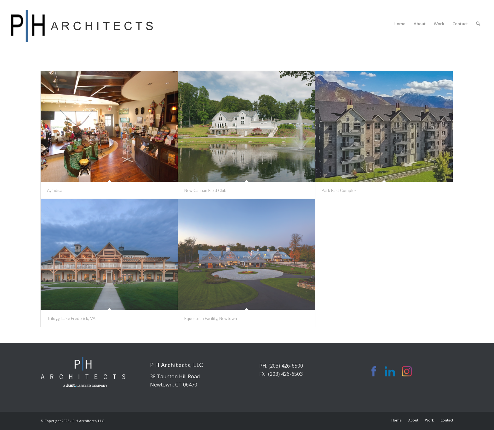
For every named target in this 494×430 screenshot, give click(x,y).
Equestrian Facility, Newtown (210, 318)
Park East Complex (339, 190)
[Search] (478, 23)
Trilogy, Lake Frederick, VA (71, 318)
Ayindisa (54, 190)
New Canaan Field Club (205, 190)
